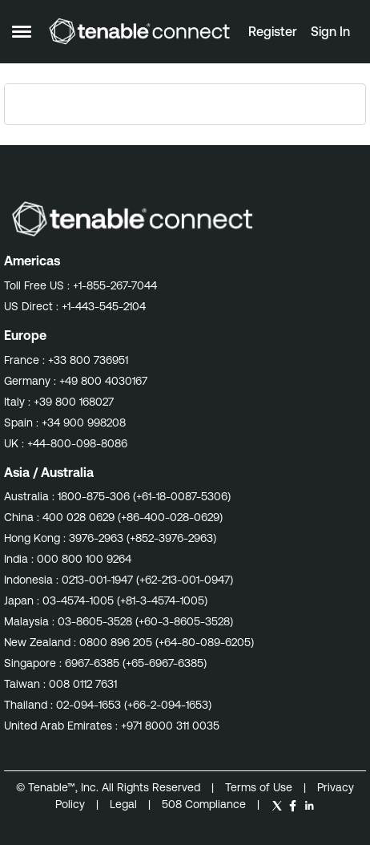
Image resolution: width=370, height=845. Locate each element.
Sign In (330, 31)
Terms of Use (259, 787)
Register (272, 31)
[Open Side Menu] (21, 31)
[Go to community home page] (139, 31)
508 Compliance (205, 804)
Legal (125, 804)
